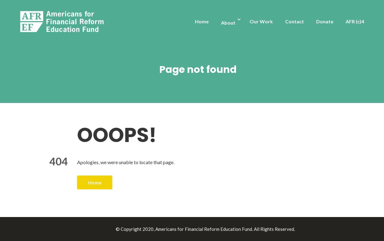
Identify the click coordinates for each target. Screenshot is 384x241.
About (228, 23)
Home (202, 21)
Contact (294, 21)
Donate (324, 21)
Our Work (261, 21)
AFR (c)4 (355, 21)
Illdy (109, 229)
